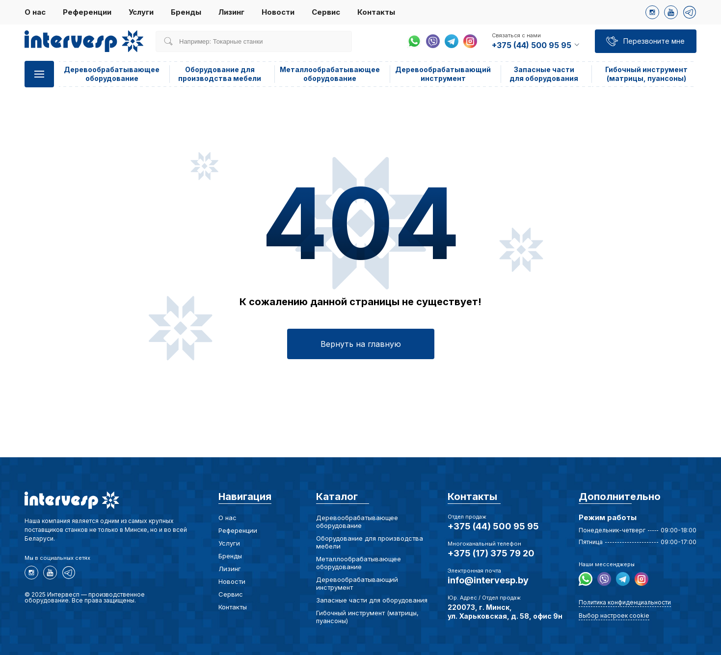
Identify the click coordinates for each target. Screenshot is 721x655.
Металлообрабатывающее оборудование (330, 73)
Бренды (186, 12)
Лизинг (231, 12)
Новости (278, 12)
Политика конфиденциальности (625, 602)
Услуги (141, 12)
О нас (35, 12)
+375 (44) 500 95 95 (493, 526)
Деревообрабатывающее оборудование (112, 73)
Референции (87, 12)
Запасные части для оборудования (543, 73)
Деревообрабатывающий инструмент (443, 73)
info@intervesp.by (488, 580)
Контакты (376, 12)
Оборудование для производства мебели (219, 73)
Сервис (326, 12)
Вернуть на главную (360, 344)
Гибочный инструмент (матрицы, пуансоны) (646, 73)
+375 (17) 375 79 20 (491, 553)
